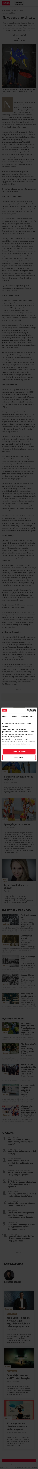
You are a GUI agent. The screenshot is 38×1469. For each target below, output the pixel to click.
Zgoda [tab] (4, 716)
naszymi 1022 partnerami (17, 729)
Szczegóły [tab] (13, 716)
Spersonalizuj (19, 757)
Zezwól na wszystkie (19, 751)
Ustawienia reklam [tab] (27, 716)
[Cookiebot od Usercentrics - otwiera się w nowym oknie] (27, 710)
